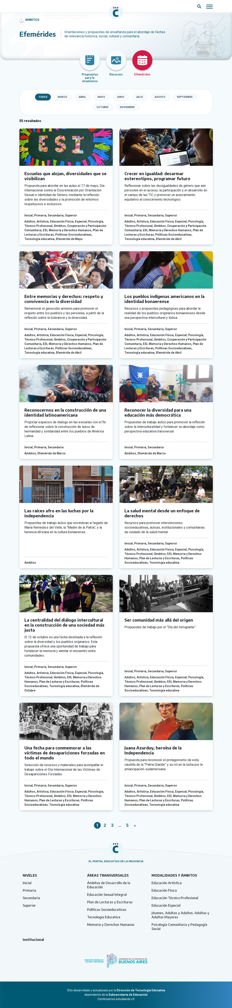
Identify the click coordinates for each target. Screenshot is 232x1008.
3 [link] (112, 825)
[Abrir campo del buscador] (199, 6)
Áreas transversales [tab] (108, 875)
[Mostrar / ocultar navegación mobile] (209, 6)
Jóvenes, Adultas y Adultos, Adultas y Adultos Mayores (180, 915)
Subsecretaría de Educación (128, 994)
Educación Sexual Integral (107, 894)
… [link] (119, 825)
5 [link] (127, 825)
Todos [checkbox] (43, 97)
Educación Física (164, 890)
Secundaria (31, 898)
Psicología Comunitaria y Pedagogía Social (179, 927)
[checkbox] (63, 97)
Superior (29, 905)
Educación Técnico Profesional (175, 898)
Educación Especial (166, 905)
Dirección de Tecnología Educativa (141, 990)
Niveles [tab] (30, 875)
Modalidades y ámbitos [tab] (174, 875)
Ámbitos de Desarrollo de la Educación (108, 885)
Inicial (27, 883)
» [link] (135, 825)
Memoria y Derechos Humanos (110, 925)
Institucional (33, 940)
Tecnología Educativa (103, 917)
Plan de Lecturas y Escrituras (110, 902)
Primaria (29, 890)
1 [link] (97, 825)
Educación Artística (167, 883)
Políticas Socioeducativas (106, 909)
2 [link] (105, 825)
